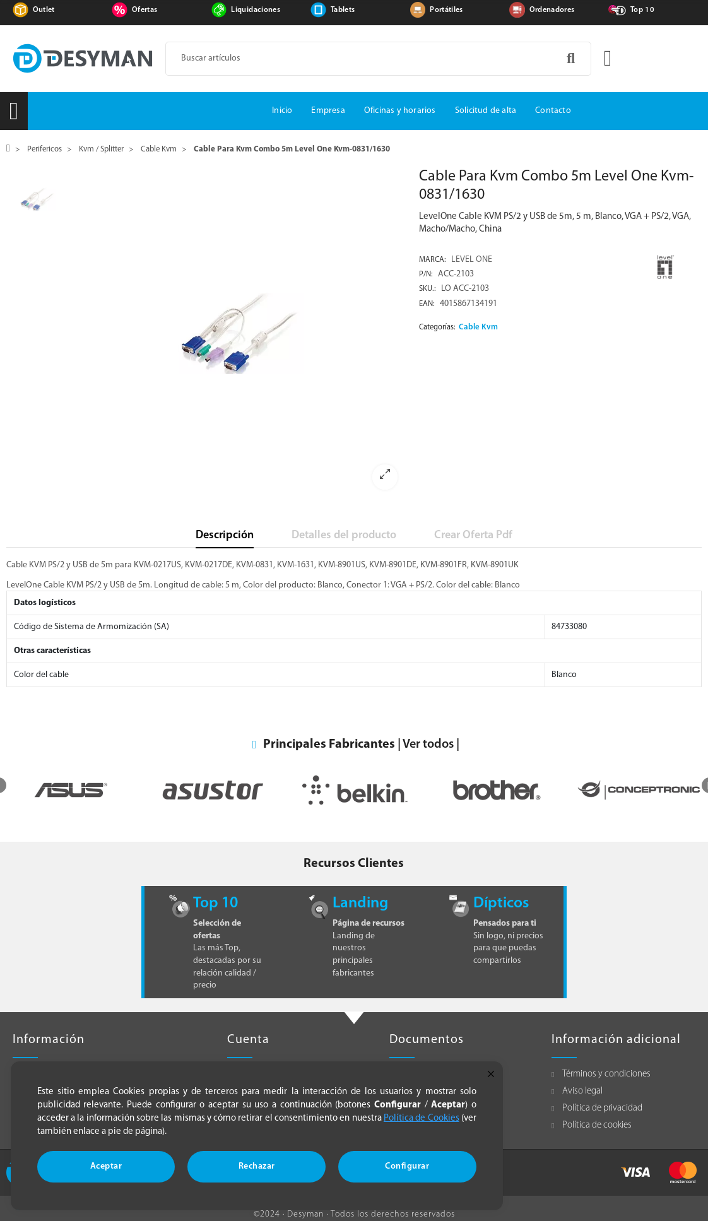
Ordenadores (552, 10)
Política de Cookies (421, 1118)
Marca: (432, 260)
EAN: (427, 304)
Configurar (407, 1166)
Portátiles (446, 10)
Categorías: (437, 327)
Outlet (44, 10)
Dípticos (501, 903)
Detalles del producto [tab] (344, 535)
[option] (241, 333)
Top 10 (642, 10)
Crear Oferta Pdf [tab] (473, 535)
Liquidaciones (255, 10)
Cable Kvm (478, 327)
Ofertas (144, 10)
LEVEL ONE (471, 259)
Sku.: (427, 289)
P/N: (426, 274)
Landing (360, 903)
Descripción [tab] (225, 535)
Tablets (343, 10)
